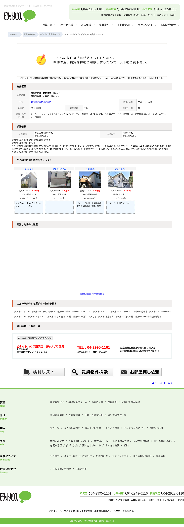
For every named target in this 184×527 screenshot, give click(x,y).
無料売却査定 (57, 440)
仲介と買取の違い (163, 440)
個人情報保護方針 (142, 455)
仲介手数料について (79, 440)
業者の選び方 (101, 440)
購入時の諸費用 (72, 427)
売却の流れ (72, 445)
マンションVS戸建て (134, 427)
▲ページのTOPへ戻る (162, 382)
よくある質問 (112, 427)
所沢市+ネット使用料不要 (59, 316)
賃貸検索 (47, 24)
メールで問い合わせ (60, 468)
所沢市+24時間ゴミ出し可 (84, 316)
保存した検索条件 (130, 401)
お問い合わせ (168, 24)
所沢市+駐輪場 (140, 311)
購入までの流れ (93, 427)
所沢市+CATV (20, 316)
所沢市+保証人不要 (124, 316)
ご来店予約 (81, 468)
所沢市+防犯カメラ (36, 316)
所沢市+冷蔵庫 (63, 311)
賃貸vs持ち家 (157, 427)
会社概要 (55, 455)
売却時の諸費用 (141, 440)
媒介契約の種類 (120, 440)
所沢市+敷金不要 (106, 316)
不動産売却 (123, 24)
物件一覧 (55, 427)
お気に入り (97, 401)
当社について (145, 24)
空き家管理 (74, 414)
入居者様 (86, 24)
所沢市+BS (166, 311)
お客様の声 (102, 455)
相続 (126, 445)
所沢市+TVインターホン (121, 311)
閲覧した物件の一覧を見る (92, 293)
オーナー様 (66, 24)
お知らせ (87, 455)
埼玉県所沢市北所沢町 (41, 102)
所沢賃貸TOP (57, 401)
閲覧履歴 (112, 401)
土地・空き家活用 (94, 414)
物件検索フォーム (77, 401)
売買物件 (104, 24)
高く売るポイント (91, 445)
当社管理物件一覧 (117, 414)
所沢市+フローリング (81, 311)
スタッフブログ (120, 455)
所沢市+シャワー (22, 311)
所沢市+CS (154, 311)
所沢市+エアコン (101, 311)
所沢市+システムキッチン (43, 311)
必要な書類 (56, 445)
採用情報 (160, 455)
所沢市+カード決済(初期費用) (148, 316)
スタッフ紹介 (71, 455)
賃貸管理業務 (57, 414)
